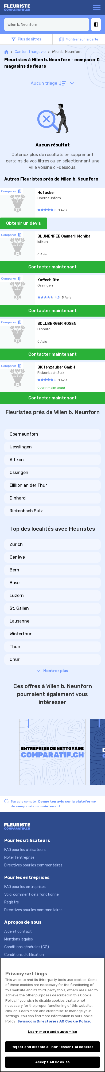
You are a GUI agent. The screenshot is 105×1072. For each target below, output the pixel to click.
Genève (17, 557)
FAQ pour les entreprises (25, 887)
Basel (15, 582)
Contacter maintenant (52, 266)
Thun (15, 646)
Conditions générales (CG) (26, 947)
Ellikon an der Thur (28, 485)
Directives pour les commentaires (33, 865)
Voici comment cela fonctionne (31, 894)
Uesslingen (21, 446)
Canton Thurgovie (30, 52)
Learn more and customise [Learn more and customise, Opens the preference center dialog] (52, 1032)
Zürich (16, 544)
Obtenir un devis (23, 223)
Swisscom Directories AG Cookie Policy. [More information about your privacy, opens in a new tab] (54, 1021)
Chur (15, 659)
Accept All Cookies (52, 1062)
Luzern (17, 595)
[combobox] (46, 24)
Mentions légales (18, 939)
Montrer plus (52, 671)
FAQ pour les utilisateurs (25, 850)
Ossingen (19, 472)
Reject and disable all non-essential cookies (52, 1047)
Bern (14, 569)
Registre (11, 902)
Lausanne (19, 621)
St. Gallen (19, 608)
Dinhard (18, 498)
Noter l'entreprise (19, 857)
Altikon (17, 459)
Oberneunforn (24, 434)
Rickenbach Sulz (26, 510)
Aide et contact (18, 931)
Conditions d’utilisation (24, 954)
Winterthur (21, 633)
